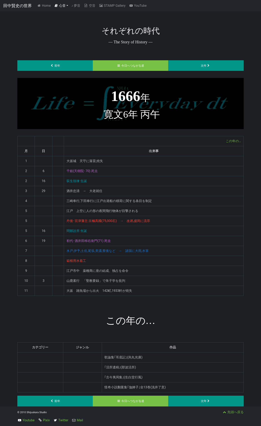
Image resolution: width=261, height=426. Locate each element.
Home (44, 5)
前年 (55, 65)
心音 (60, 6)
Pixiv (46, 420)
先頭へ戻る (233, 412)
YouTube (138, 6)
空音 (89, 6)
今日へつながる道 (130, 65)
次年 (206, 65)
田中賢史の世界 (17, 5)
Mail (80, 420)
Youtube (29, 420)
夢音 (75, 6)
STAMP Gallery (112, 6)
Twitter (63, 420)
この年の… (233, 141)
